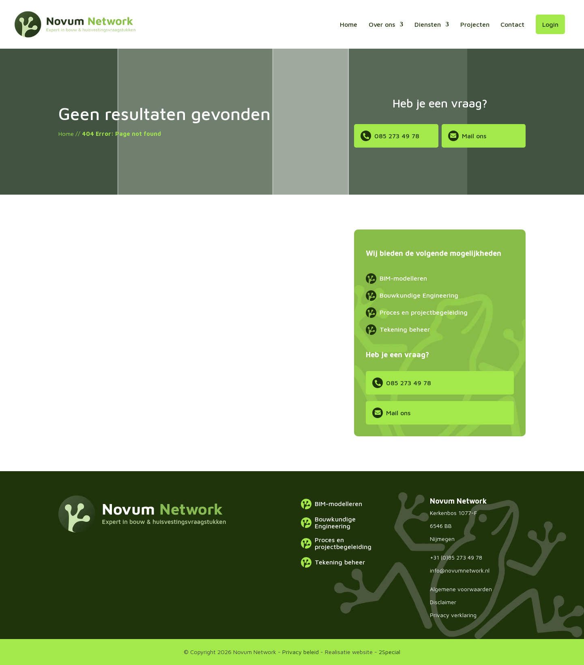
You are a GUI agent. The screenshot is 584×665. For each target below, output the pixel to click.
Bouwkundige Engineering (419, 295)
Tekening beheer (405, 329)
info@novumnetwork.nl (460, 570)
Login (550, 24)
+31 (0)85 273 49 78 (456, 557)
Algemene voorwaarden (461, 589)
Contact (512, 24)
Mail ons (474, 135)
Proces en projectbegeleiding (424, 312)
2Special (389, 651)
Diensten (427, 24)
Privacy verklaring (453, 614)
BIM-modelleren (403, 278)
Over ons (382, 24)
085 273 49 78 (396, 135)
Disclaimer (443, 601)
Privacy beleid (300, 651)
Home (348, 24)
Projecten (475, 24)
